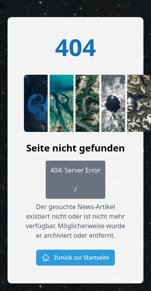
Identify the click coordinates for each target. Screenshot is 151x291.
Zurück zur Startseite (75, 258)
